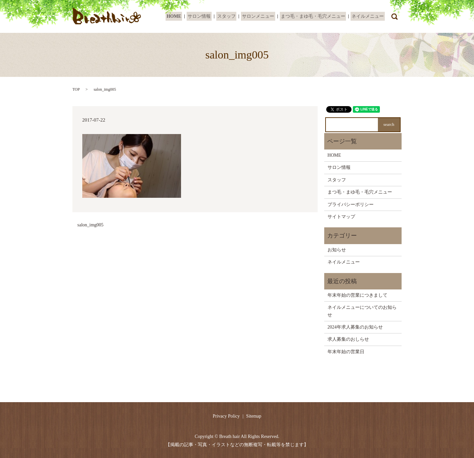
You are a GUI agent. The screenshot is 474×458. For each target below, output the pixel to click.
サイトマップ (341, 216)
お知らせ (337, 249)
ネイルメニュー (369, 16)
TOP (76, 89)
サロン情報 (207, 16)
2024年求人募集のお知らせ (355, 327)
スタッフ (233, 16)
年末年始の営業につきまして (357, 295)
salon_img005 (90, 224)
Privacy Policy (226, 416)
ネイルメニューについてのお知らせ (362, 311)
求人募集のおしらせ (348, 339)
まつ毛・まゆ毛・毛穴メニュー (315, 16)
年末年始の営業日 (346, 351)
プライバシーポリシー (351, 204)
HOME (184, 16)
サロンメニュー (263, 16)
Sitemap (253, 416)
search (394, 16)
